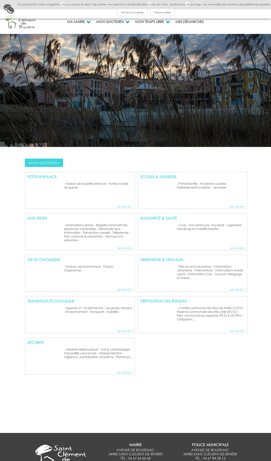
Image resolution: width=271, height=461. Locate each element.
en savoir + (125, 220)
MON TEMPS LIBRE (149, 21)
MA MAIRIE (76, 21)
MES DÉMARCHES (189, 21)
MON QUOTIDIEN (110, 21)
